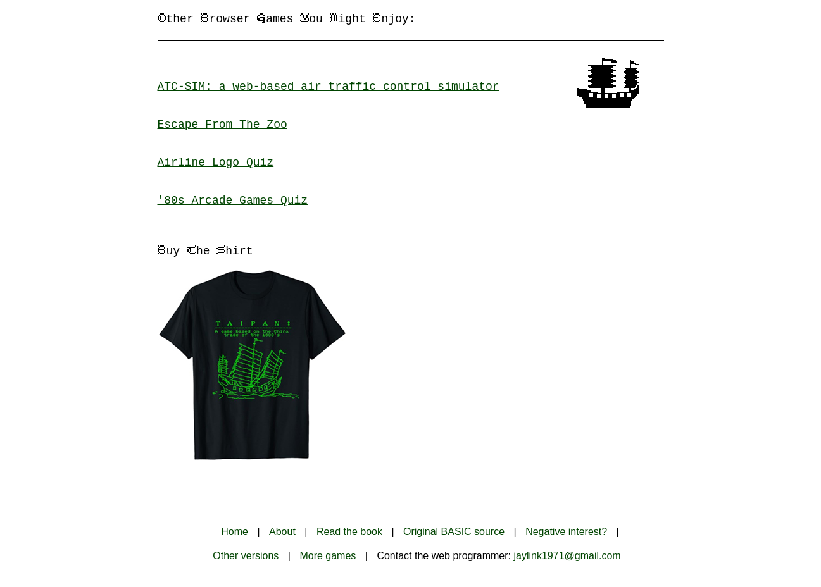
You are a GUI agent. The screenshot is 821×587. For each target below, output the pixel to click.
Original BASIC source (454, 531)
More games (327, 555)
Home (234, 531)
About (282, 531)
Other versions (246, 555)
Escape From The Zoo (222, 124)
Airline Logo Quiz (216, 162)
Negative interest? (566, 531)
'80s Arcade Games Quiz (233, 200)
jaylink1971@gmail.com (566, 555)
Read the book (349, 531)
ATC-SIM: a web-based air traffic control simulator (328, 86)
